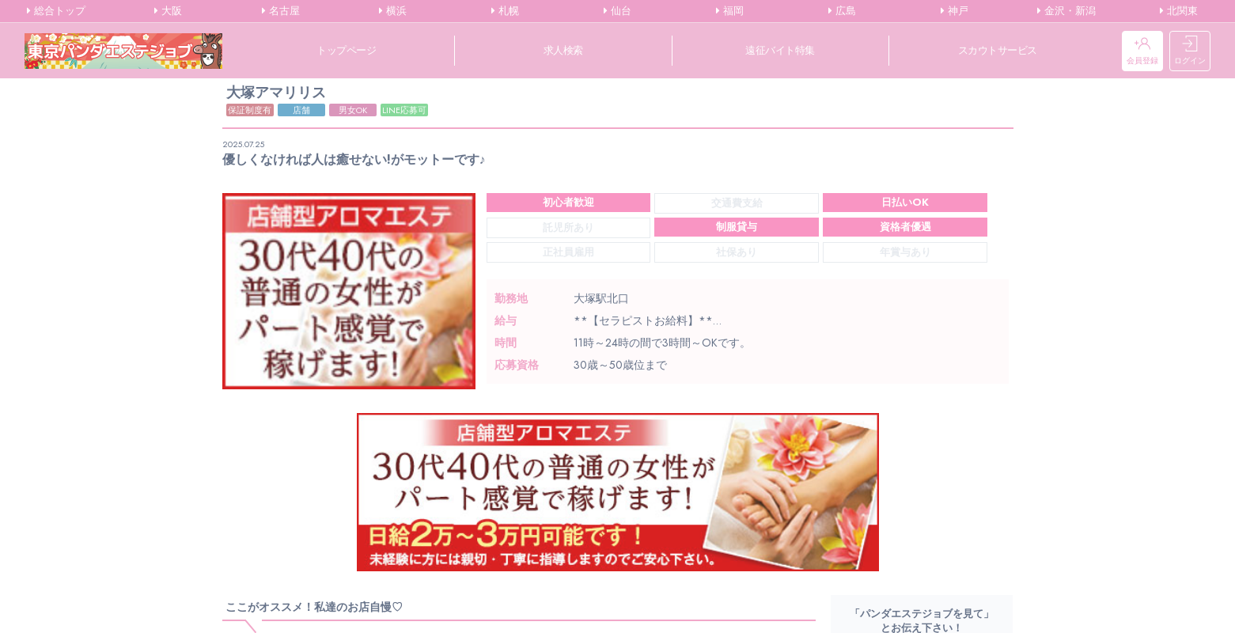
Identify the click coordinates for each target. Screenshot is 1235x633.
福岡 (730, 11)
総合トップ (56, 11)
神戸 (954, 11)
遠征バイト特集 (780, 50)
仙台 (617, 11)
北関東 (1179, 11)
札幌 (505, 11)
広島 (842, 11)
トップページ (346, 50)
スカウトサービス (997, 50)
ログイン (1190, 51)
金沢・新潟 (1066, 11)
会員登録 (1142, 51)
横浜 (393, 11)
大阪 (168, 11)
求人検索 (563, 50)
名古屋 (281, 11)
